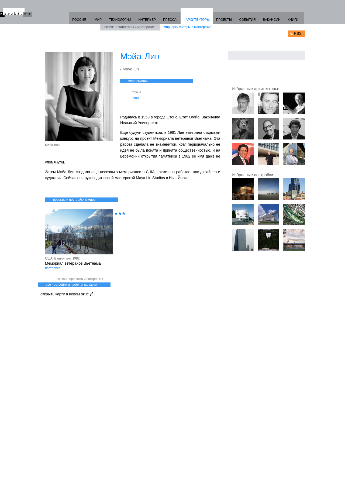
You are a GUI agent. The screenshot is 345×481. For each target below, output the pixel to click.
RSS (298, 33)
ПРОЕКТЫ (224, 20)
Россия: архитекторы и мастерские (128, 27)
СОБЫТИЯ (247, 20)
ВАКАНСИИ (271, 20)
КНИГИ (293, 20)
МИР (98, 20)
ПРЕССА (170, 20)
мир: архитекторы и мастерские (188, 27)
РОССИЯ (79, 20)
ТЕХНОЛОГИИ (120, 20)
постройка (52, 268)
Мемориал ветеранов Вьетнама (73, 263)
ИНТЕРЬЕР (147, 20)
